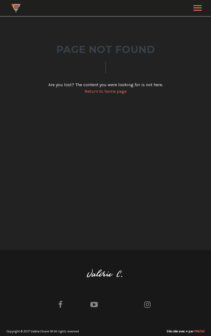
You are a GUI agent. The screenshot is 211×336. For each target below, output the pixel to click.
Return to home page (106, 91)
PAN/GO (199, 331)
